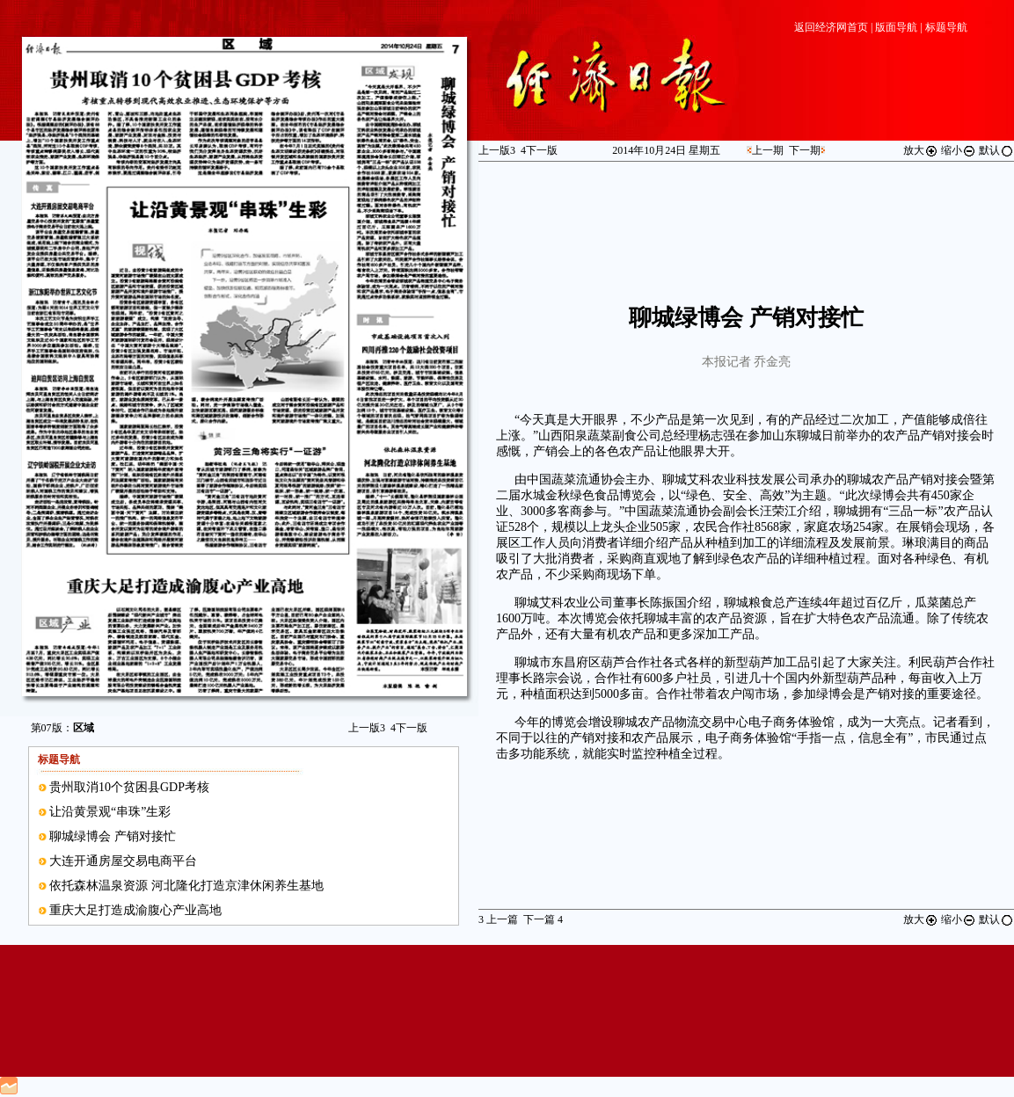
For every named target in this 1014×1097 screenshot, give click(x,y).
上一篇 (498, 919)
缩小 (958, 150)
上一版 (366, 728)
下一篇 (543, 919)
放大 (920, 150)
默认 (996, 150)
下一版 (408, 728)
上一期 (768, 150)
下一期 (805, 150)
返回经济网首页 (831, 27)
